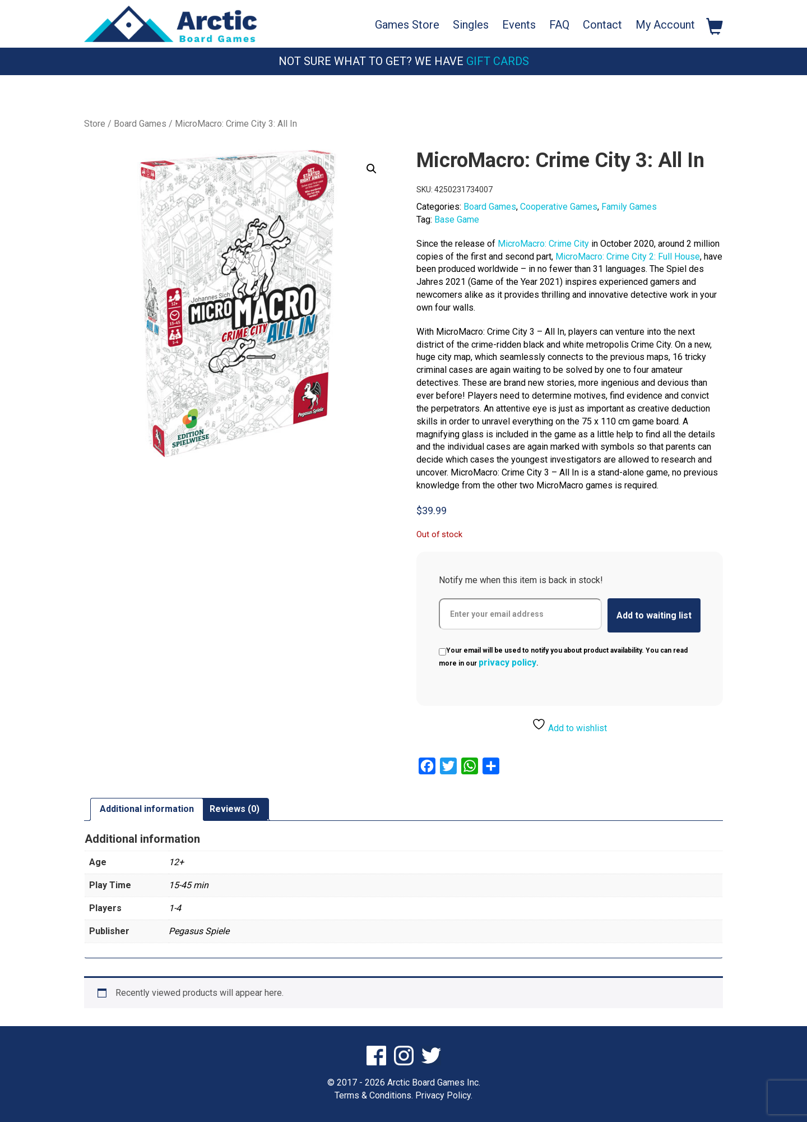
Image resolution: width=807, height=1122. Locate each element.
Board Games (140, 123)
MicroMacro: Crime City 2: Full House (627, 256)
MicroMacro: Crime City (543, 243)
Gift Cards (497, 61)
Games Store (407, 24)
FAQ (559, 24)
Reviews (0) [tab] (234, 809)
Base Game (456, 219)
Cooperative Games (558, 206)
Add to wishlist (569, 725)
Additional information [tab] (147, 809)
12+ (176, 862)
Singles (471, 24)
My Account (665, 24)
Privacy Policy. (443, 1095)
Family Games (629, 206)
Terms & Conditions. (374, 1095)
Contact (602, 24)
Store (94, 123)
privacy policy (507, 662)
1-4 (175, 908)
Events (519, 24)
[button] (371, 169)
